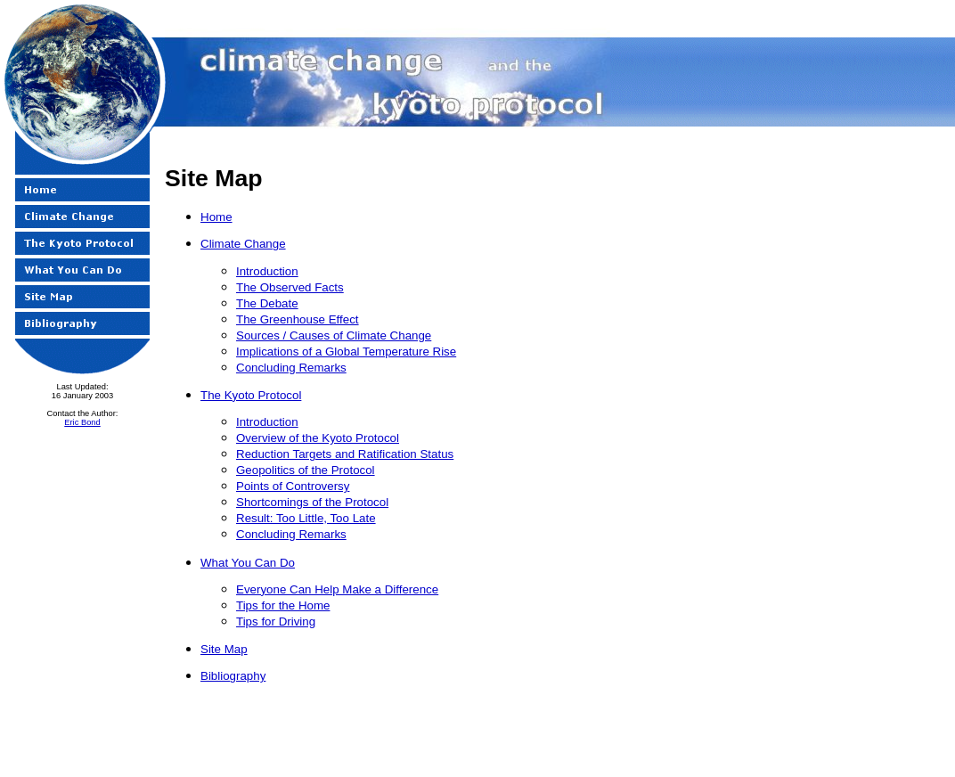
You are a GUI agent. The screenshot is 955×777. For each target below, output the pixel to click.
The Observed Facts (290, 287)
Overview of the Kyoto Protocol (317, 438)
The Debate (267, 303)
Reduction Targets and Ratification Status (344, 454)
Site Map (224, 649)
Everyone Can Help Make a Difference (337, 589)
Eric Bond (82, 422)
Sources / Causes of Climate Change (333, 335)
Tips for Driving (275, 621)
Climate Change (243, 243)
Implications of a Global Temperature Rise (346, 351)
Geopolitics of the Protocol (305, 470)
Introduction (267, 271)
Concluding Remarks (291, 367)
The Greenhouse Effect (297, 319)
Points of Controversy (292, 486)
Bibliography (232, 676)
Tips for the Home (283, 605)
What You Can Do (247, 562)
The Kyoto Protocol (250, 395)
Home (216, 217)
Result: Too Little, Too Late (306, 518)
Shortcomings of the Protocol (312, 502)
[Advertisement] (884, 432)
